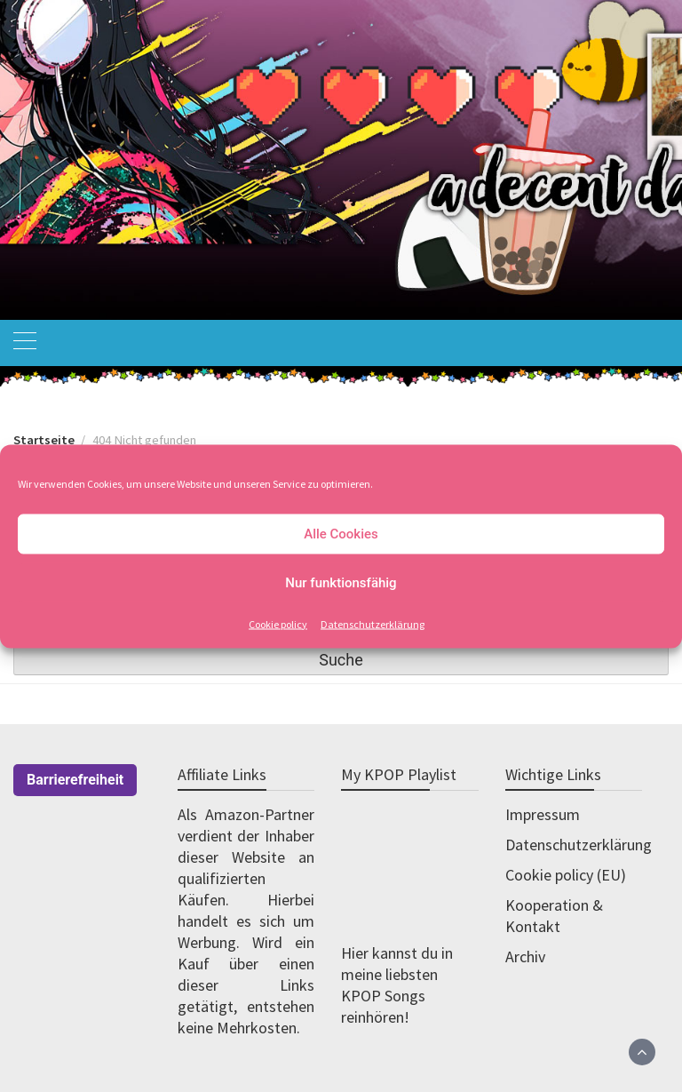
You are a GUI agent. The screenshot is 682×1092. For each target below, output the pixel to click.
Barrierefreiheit (75, 779)
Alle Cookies (341, 534)
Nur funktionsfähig (340, 583)
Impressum (542, 814)
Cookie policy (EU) (565, 875)
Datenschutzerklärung (372, 623)
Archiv (525, 956)
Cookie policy (278, 623)
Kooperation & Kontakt (554, 916)
